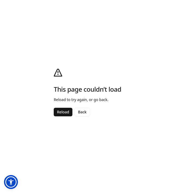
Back (82, 111)
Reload (63, 111)
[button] (11, 182)
